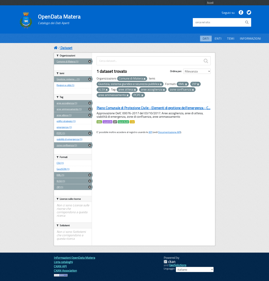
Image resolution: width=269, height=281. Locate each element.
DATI (206, 38)
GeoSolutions (177, 265)
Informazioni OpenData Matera (74, 257)
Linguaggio (169, 268)
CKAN (169, 261)
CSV (132, 121)
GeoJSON (107, 121)
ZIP (115, 121)
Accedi (210, 2)
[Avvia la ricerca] (247, 22)
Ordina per (175, 71)
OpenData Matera (59, 19)
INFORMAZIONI (250, 38)
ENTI (218, 38)
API (150, 132)
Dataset (66, 47)
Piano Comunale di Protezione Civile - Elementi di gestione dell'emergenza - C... (153, 107)
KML (99, 121)
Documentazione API (169, 132)
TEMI (230, 38)
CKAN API (60, 266)
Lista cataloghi (63, 262)
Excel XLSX (123, 121)
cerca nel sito (202, 22)
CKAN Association (65, 270)
